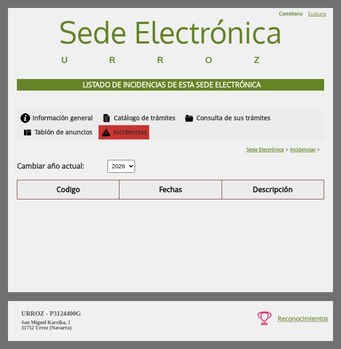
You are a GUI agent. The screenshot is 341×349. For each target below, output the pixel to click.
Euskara (317, 13)
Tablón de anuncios (63, 132)
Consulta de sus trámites (233, 118)
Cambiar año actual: (50, 166)
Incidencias (130, 132)
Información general (62, 118)
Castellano (291, 13)
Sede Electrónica (265, 149)
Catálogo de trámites (144, 118)
